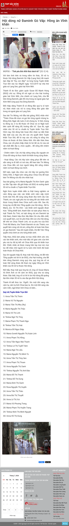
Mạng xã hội (29, 491)
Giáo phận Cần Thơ (58, 480)
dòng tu (13, 17)
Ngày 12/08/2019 (5, 35)
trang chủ (4, 9)
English (58, 6)
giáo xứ (42, 9)
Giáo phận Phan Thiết (59, 489)
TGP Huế (55, 500)
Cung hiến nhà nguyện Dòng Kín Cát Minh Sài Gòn (58, 146)
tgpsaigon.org (29, 488)
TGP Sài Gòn (56, 475)
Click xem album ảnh (26, 457)
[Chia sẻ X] (21, 35)
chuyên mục (23, 9)
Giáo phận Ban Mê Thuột (60, 503)
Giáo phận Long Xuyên (59, 484)
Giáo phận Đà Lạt (58, 482)
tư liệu (29, 9)
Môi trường (54, 9)
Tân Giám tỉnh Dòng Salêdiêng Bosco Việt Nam (58, 212)
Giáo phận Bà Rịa (58, 478)
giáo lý (16, 9)
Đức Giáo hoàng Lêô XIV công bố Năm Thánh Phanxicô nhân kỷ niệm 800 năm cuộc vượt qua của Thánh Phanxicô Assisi (58, 189)
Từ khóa (34, 31)
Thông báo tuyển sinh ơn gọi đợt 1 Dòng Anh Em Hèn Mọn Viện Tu (58, 83)
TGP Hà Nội (56, 516)
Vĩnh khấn (39, 32)
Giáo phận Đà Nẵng (58, 505)
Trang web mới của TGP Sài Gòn (36, 480)
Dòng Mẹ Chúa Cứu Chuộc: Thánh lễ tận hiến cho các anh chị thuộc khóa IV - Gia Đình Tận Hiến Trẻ (58, 48)
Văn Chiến (7, 28)
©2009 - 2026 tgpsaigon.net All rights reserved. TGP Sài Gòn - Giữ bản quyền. (35, 523)
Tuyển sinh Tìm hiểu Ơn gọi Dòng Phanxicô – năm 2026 (58, 108)
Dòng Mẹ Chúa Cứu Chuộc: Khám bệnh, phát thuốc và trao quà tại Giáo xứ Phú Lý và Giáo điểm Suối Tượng (58, 92)
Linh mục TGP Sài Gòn (32, 471)
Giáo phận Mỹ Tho (58, 487)
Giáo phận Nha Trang (59, 507)
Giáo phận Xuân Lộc (58, 496)
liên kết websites (58, 470)
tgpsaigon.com (30, 485)
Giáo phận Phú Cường (59, 491)
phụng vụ (11, 9)
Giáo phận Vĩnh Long (59, 494)
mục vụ (47, 9)
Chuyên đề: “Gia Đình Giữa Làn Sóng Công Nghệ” (58, 116)
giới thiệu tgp (35, 9)
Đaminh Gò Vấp (22, 32)
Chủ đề (14, 31)
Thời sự (5, 17)
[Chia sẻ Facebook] (15, 35)
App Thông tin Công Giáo (33, 499)
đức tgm (3, 12)
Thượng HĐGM (62, 9)
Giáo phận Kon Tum (58, 509)
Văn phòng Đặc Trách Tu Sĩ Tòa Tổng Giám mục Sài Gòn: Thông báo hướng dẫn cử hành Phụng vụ (58, 222)
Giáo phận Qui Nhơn (58, 512)
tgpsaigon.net (29, 483)
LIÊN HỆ (27, 508)
